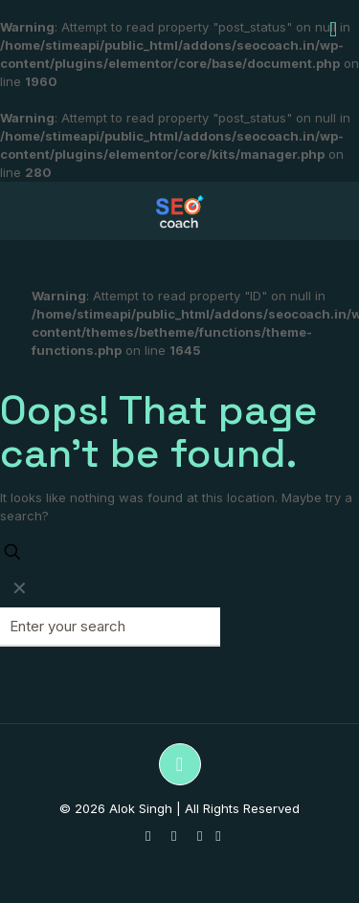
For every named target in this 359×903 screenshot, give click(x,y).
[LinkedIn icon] (200, 835)
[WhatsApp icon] (148, 835)
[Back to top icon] (180, 764)
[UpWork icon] (217, 835)
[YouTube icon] (174, 835)
